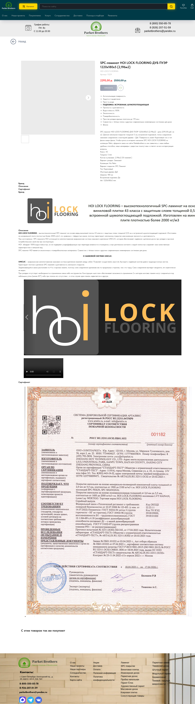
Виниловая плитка (90, 669)
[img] (67, 23)
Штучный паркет (114, 669)
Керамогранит (113, 675)
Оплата (56, 687)
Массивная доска (89, 688)
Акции (56, 680)
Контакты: (11, 672)
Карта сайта (59, 699)
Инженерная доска (90, 672)
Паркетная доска (89, 675)
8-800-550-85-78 (12, 684)
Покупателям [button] (35, 15)
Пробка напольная (90, 678)
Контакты (57, 677)
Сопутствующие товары (92, 694)
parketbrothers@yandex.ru (17, 693)
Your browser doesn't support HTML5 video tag (43, 368)
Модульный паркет (115, 672)
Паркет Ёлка (87, 681)
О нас (56, 670)
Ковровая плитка (89, 691)
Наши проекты (18, 15)
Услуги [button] (48, 15)
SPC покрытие (88, 666)
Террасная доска (114, 666)
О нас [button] (5, 15)
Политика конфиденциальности (63, 695)
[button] (183, 6)
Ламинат (85, 663)
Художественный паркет (93, 684)
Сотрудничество (62, 15)
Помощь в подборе (95, 15)
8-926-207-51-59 (12, 688)
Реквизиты (112, 15)
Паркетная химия (114, 663)
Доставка (78, 15)
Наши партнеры (61, 667)
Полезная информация (64, 690)
